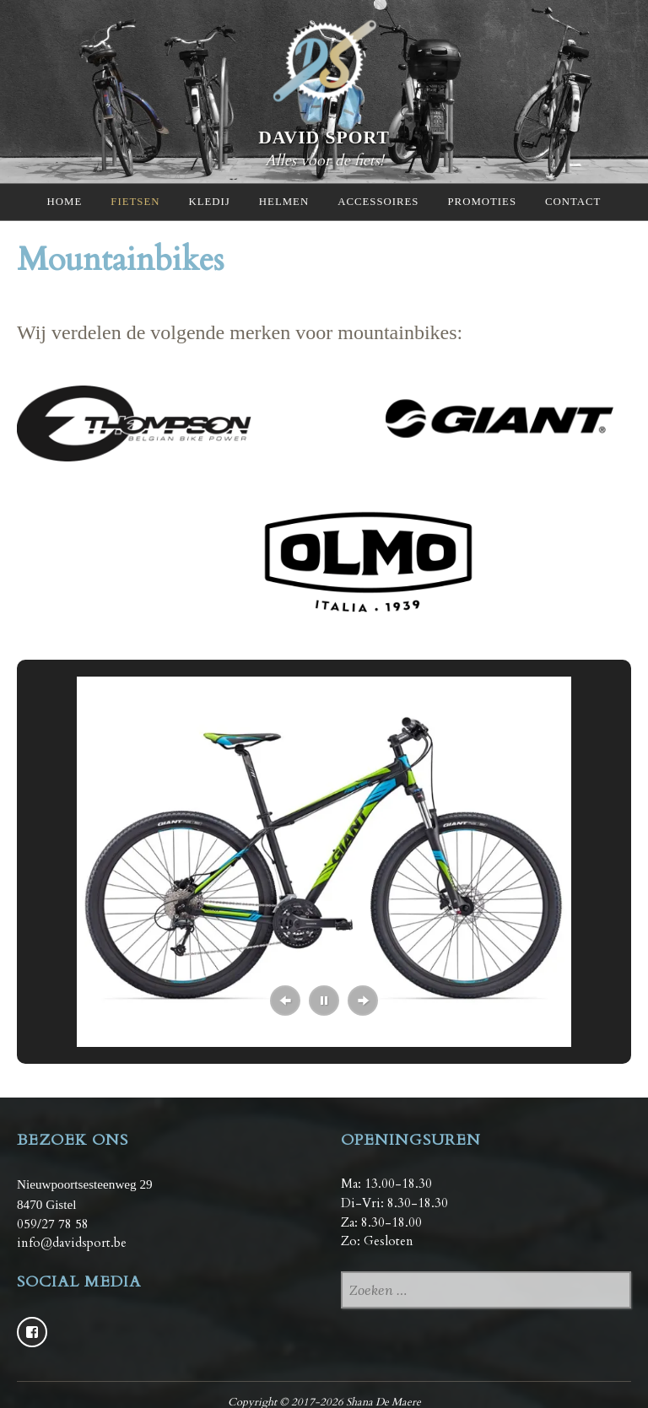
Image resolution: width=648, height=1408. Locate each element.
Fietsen (135, 202)
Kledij (209, 202)
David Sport (324, 137)
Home (65, 202)
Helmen (284, 202)
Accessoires (378, 202)
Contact (573, 202)
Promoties (481, 202)
